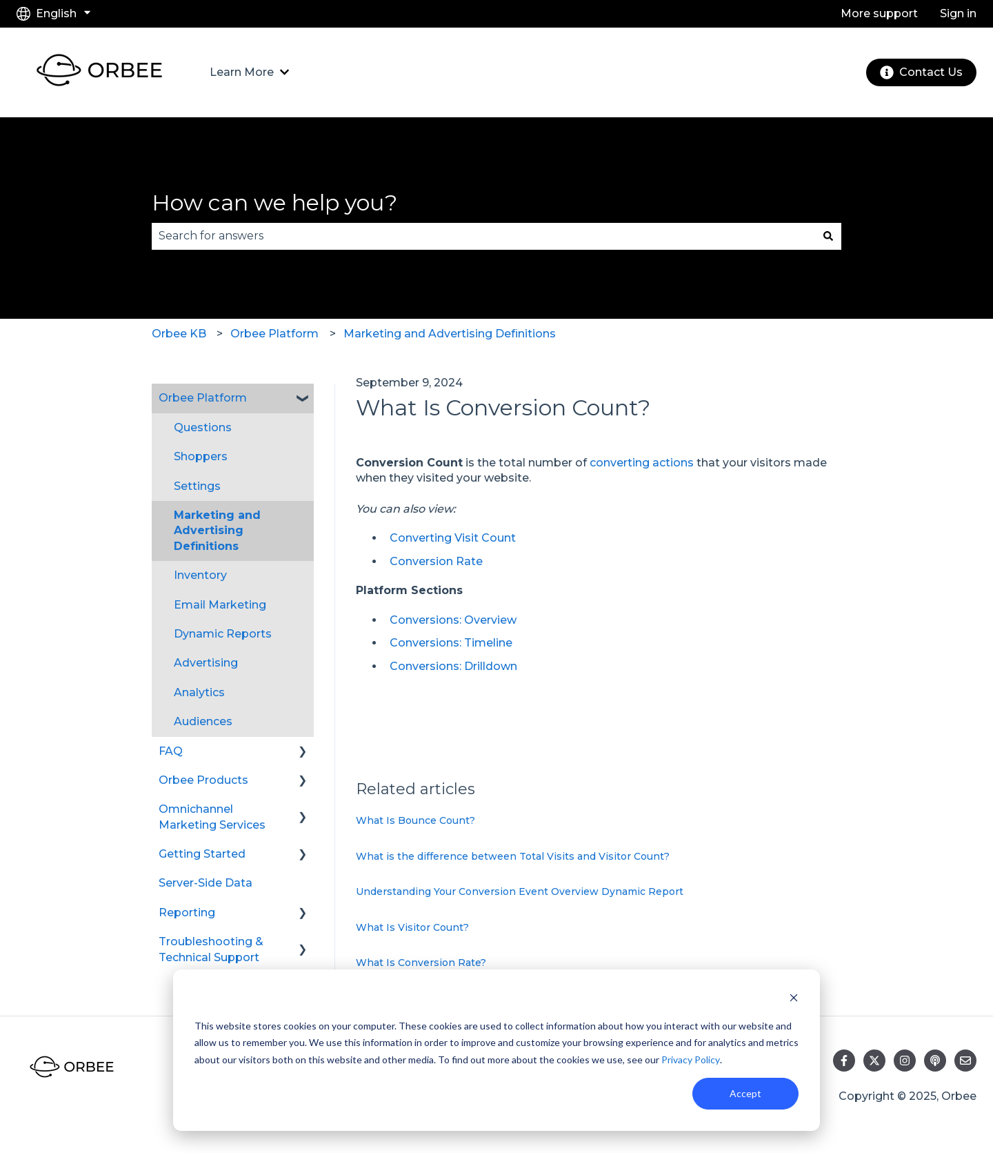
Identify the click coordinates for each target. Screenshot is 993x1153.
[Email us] (965, 1060)
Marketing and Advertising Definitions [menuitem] (217, 531)
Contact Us (921, 72)
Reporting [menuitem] (187, 912)
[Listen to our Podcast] (935, 1060)
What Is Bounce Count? (415, 820)
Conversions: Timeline (451, 642)
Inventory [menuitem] (200, 575)
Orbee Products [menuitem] (203, 780)
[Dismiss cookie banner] (794, 999)
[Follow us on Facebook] (844, 1060)
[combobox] (483, 236)
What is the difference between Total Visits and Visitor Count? (513, 856)
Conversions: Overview (453, 620)
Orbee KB (179, 333)
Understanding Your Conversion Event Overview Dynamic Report (519, 891)
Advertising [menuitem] (206, 662)
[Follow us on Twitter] (874, 1060)
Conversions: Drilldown (453, 666)
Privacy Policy (690, 1059)
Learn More (242, 72)
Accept (745, 1093)
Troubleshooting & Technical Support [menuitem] (211, 949)
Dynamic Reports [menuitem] (223, 633)
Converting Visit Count (453, 537)
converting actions (642, 462)
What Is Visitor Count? (412, 927)
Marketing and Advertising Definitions (449, 333)
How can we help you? (274, 202)
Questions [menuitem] (203, 427)
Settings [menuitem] (197, 486)
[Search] (828, 236)
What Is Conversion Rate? (421, 962)
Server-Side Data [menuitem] (205, 882)
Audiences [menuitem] (203, 721)
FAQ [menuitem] (171, 751)
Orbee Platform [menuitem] (203, 397)
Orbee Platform (274, 333)
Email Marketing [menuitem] (220, 604)
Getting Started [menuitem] (202, 853)
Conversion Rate (436, 561)
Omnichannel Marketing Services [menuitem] (212, 816)
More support (879, 13)
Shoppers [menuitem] (201, 456)
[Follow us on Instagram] (905, 1060)
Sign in (958, 13)
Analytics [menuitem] (199, 692)
